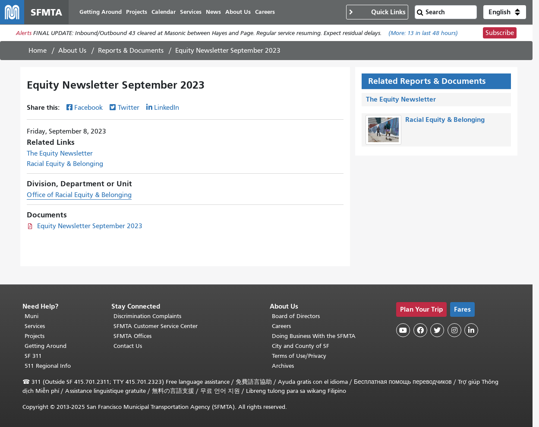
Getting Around (45, 346)
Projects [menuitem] (136, 12)
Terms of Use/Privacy (299, 356)
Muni (31, 316)
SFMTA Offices (132, 336)
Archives (283, 366)
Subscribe (499, 33)
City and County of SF (300, 346)
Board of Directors (296, 316)
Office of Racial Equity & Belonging (79, 195)
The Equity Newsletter (60, 153)
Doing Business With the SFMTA (314, 336)
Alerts (24, 33)
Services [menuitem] (191, 12)
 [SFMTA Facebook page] (420, 330)
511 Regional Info (48, 366)
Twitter (128, 108)
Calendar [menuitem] (163, 12)
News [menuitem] (213, 12)
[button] (504, 12)
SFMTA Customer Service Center (155, 326)
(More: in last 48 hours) (423, 33)
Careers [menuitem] (265, 12)
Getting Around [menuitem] (100, 12)
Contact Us (127, 346)
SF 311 (33, 356)
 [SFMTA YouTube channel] (403, 330)
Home (37, 50)
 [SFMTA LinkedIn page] (471, 330)
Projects (34, 336)
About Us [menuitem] (238, 12)
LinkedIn (166, 108)
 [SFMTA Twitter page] (437, 330)
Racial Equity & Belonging (65, 164)
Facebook (88, 108)
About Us (72, 50)
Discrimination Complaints (147, 316)
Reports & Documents (131, 50)
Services (35, 326)
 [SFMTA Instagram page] (454, 330)
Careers (281, 326)
